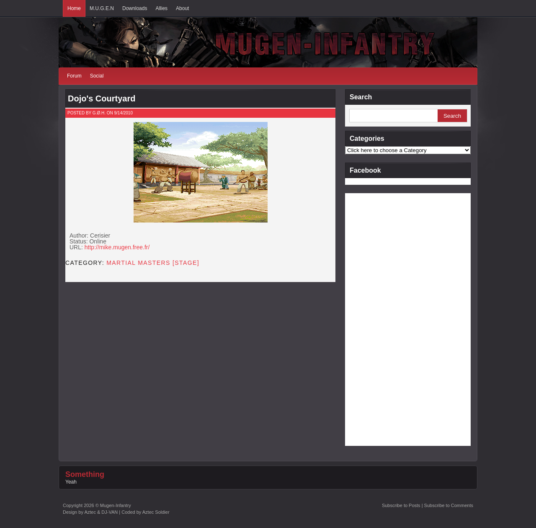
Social (97, 76)
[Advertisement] (378, 319)
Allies (161, 8)
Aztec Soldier (156, 512)
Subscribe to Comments (448, 505)
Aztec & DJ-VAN (101, 512)
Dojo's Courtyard (101, 98)
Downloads (134, 8)
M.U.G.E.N (102, 8)
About (182, 8)
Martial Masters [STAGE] (152, 262)
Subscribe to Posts (401, 505)
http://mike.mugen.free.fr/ (117, 247)
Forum (74, 76)
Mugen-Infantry (115, 505)
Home (74, 8)
